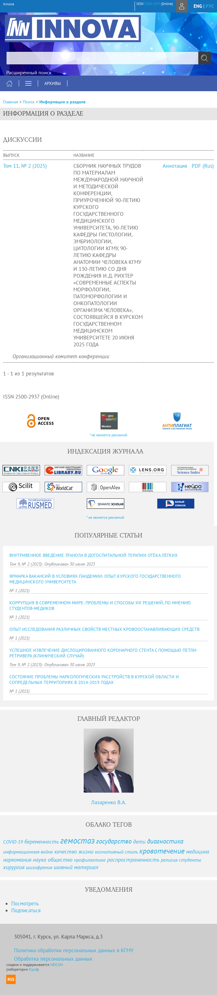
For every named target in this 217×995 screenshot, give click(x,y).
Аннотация (175, 165)
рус (210, 6)
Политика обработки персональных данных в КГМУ (73, 950)
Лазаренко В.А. (108, 802)
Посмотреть (25, 903)
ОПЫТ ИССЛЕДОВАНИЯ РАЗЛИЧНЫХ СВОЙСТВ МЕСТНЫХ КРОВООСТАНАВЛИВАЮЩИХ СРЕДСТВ (104, 629)
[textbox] (108, 58)
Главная (10, 102)
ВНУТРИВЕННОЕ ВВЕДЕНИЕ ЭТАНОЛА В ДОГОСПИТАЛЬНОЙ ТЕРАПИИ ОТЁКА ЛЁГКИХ (93, 555)
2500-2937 (152, 4)
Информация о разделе (62, 102)
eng (198, 6)
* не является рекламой (108, 435)
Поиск (29, 102)
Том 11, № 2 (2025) (25, 165)
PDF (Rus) (203, 165)
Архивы (52, 83)
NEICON (56, 964)
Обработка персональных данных (53, 958)
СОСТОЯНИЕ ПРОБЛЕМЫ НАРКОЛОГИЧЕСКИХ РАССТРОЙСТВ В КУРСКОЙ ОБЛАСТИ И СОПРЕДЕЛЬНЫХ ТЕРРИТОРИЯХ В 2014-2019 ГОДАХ (94, 679)
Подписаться (26, 910)
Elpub (33, 969)
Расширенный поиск (29, 72)
